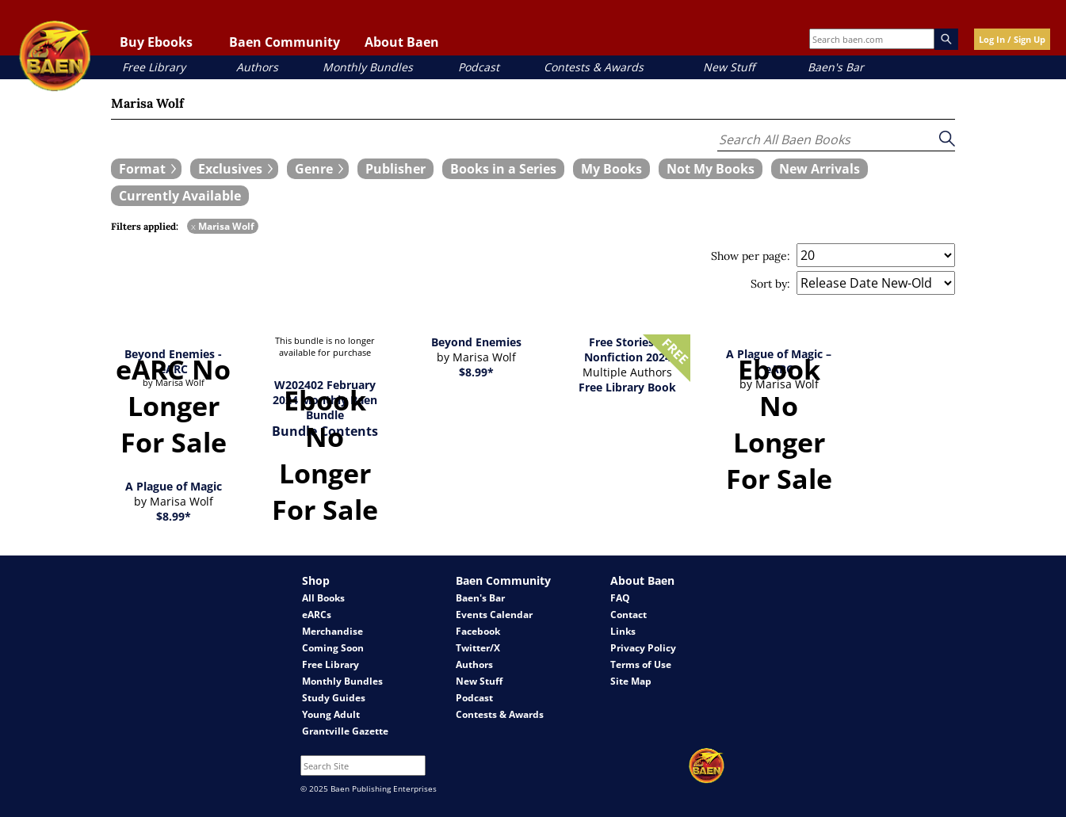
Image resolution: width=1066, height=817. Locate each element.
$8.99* (476, 372)
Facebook (478, 631)
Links (623, 631)
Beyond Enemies (476, 341)
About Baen (402, 42)
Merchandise (332, 631)
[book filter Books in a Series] (503, 168)
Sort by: (770, 284)
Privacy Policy (643, 648)
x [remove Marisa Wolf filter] (193, 226)
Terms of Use (640, 664)
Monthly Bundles (368, 66)
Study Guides (333, 697)
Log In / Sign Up (1012, 39)
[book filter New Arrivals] (819, 168)
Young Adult (331, 714)
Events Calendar (494, 614)
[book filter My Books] (611, 168)
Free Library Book (627, 387)
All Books (323, 598)
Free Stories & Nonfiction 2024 (627, 349)
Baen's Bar (836, 66)
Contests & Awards (594, 66)
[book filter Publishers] (395, 168)
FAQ (620, 598)
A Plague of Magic (173, 486)
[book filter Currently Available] (180, 195)
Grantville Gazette (345, 731)
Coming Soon (333, 648)
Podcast (478, 66)
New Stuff (729, 66)
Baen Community (284, 42)
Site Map (630, 681)
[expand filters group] (146, 168)
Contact (628, 614)
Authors (257, 66)
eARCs (316, 614)
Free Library (153, 66)
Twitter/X (478, 648)
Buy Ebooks (156, 42)
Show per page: (750, 256)
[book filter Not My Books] (710, 168)
